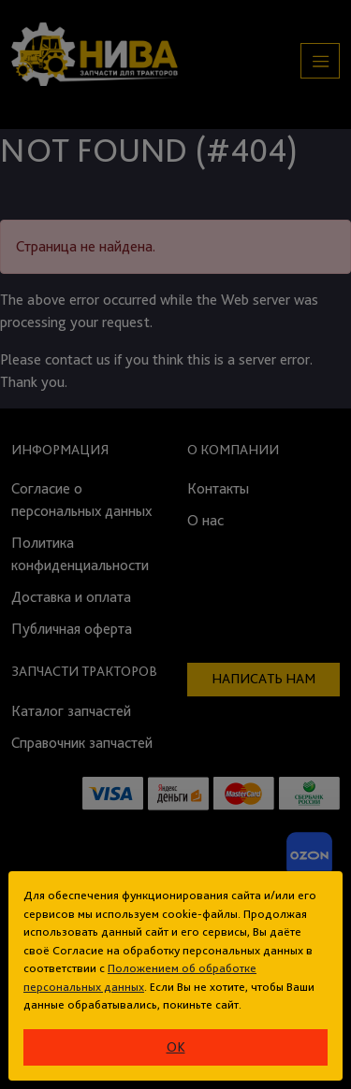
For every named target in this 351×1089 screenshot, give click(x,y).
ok (176, 1047)
